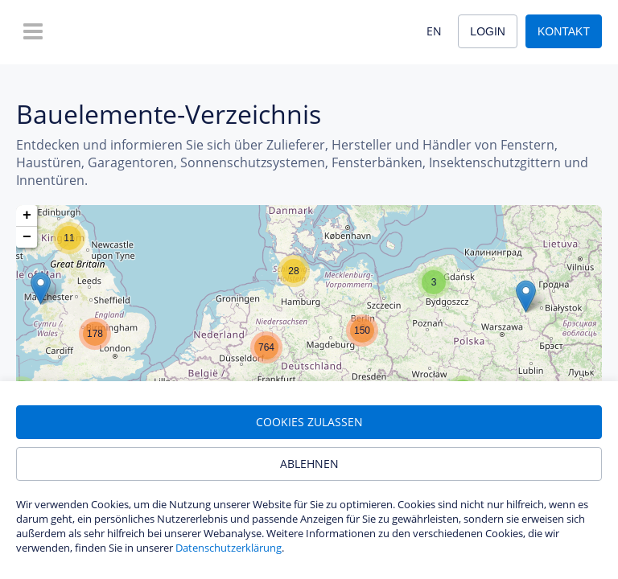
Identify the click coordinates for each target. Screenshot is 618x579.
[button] (41, 288)
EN (434, 31)
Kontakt (564, 31)
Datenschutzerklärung (228, 547)
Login (487, 31)
